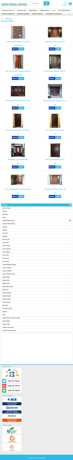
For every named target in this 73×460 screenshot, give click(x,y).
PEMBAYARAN (44, 10)
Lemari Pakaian (7, 271)
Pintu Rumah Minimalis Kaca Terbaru (18, 41)
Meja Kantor (6, 280)
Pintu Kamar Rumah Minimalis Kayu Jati (18, 71)
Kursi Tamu (5, 258)
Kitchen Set (5, 239)
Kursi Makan (6, 252)
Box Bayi (5, 214)
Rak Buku (5, 305)
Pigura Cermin (6, 299)
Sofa (3, 315)
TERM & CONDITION (8, 14)
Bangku (4, 211)
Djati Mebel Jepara (41, 458)
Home (2, 18)
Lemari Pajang (6, 267)
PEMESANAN (33, 10)
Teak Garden (6, 321)
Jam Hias (5, 233)
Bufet (4, 217)
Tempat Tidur (6, 324)
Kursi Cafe (5, 242)
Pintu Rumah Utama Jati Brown (55, 41)
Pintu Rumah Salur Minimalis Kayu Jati (18, 100)
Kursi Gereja (6, 245)
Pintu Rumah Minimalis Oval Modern (18, 130)
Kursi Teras (5, 261)
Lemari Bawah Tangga (9, 264)
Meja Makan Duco (7, 286)
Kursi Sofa (5, 255)
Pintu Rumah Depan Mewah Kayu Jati (55, 100)
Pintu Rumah (6, 302)
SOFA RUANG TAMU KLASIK (11, 318)
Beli (21, 49)
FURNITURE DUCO (8, 220)
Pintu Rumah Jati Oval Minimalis (18, 159)
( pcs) (65, 4)
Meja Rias (5, 289)
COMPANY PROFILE (8, 10)
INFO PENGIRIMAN (64, 10)
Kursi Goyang (6, 249)
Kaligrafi (4, 236)
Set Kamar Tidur (7, 308)
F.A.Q (53, 10)
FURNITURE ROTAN (8, 223)
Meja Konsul (6, 283)
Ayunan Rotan (6, 208)
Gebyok (4, 230)
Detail (15, 49)
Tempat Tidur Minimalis (9, 330)
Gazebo (4, 227)
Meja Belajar (6, 277)
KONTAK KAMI (21, 10)
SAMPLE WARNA (37, 14)
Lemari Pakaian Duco (8, 274)
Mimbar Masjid (6, 293)
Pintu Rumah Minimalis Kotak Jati (55, 189)
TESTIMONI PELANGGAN (53, 14)
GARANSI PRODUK (23, 14)
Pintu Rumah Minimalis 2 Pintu (55, 159)
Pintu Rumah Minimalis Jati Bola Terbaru (18, 189)
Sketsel (4, 311)
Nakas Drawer (6, 296)
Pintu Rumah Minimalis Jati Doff (55, 71)
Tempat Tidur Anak (7, 327)
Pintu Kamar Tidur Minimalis (55, 130)
